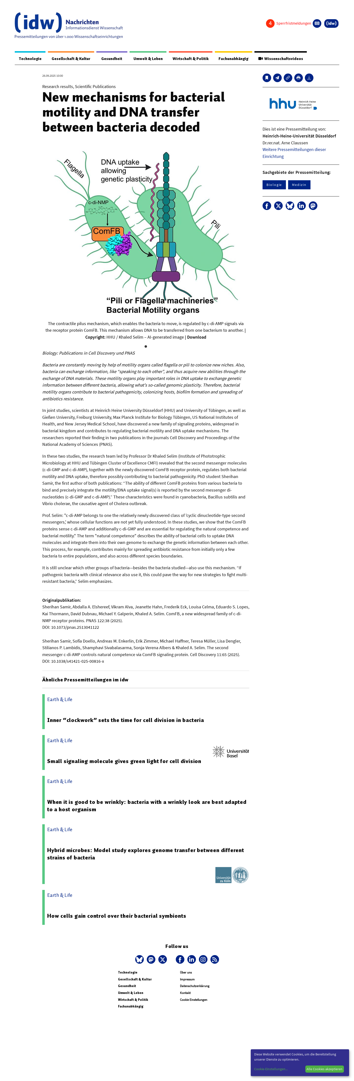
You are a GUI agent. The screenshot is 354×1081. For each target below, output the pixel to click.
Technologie (30, 59)
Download (196, 337)
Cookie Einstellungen (193, 1000)
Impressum (187, 979)
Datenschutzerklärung (194, 986)
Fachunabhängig (233, 59)
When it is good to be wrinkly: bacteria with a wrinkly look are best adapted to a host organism (147, 806)
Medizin (299, 185)
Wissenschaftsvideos (280, 59)
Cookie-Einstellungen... (271, 1069)
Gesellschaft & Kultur (71, 59)
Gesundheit (111, 59)
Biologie (274, 185)
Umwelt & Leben (147, 59)
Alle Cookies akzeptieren (324, 1069)
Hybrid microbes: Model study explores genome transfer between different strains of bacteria (145, 854)
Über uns (186, 973)
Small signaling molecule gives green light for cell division (124, 761)
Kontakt (185, 993)
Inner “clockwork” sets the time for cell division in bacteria (125, 720)
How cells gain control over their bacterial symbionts (116, 916)
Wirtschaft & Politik (190, 59)
